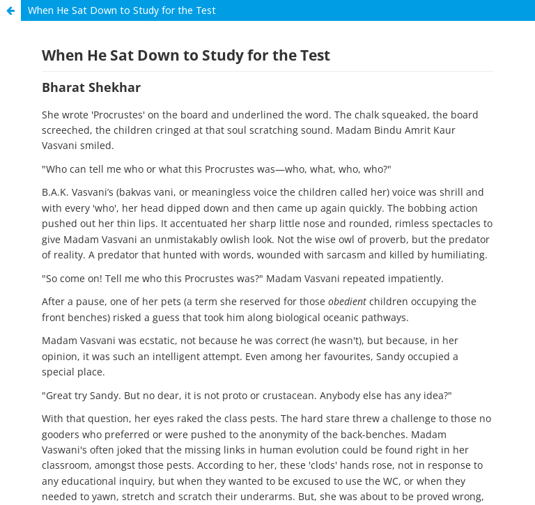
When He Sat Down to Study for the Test (122, 10)
